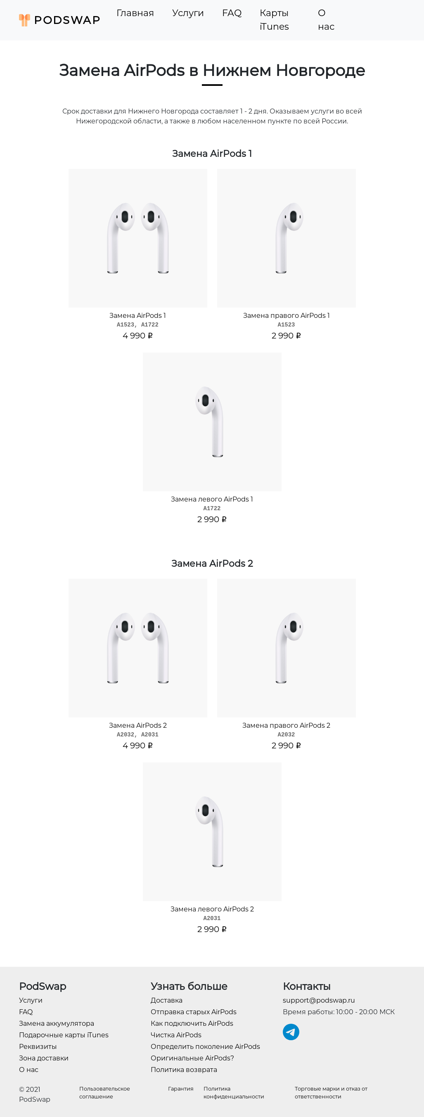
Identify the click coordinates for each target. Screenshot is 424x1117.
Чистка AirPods (176, 1035)
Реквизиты (38, 1047)
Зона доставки (44, 1058)
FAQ (232, 13)
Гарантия (181, 1089)
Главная (135, 13)
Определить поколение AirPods (205, 1047)
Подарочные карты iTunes (64, 1035)
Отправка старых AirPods (194, 1012)
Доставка (166, 1000)
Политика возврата (184, 1070)
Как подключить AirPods (192, 1023)
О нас (326, 19)
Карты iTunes (274, 19)
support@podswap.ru (319, 1000)
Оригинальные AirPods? (192, 1058)
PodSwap (60, 20)
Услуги (188, 13)
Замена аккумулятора (56, 1023)
